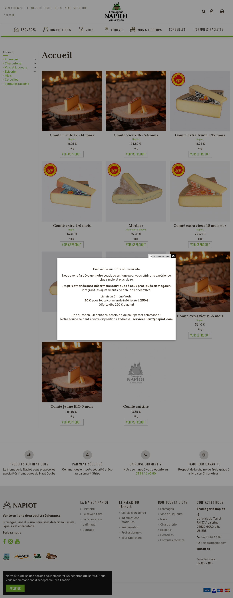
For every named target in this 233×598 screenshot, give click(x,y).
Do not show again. (161, 257)
